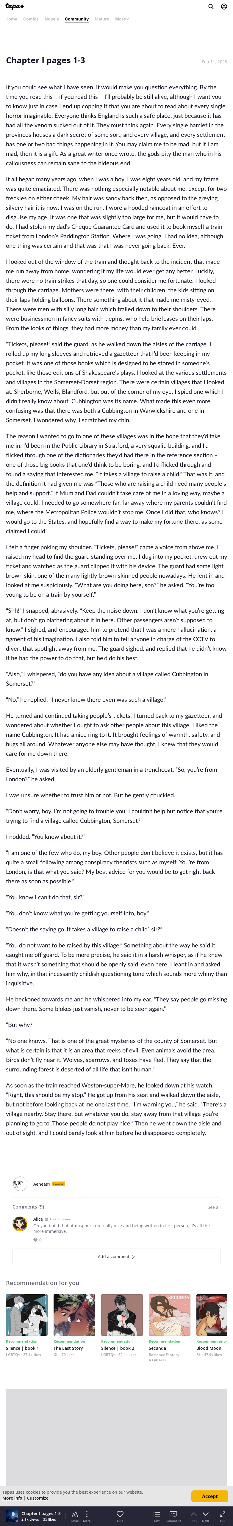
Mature (102, 18)
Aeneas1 (41, 1184)
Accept (210, 1496)
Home (11, 18)
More (122, 18)
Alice (38, 1219)
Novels (52, 18)
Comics (31, 18)
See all (214, 1207)
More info (12, 1498)
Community (77, 18)
